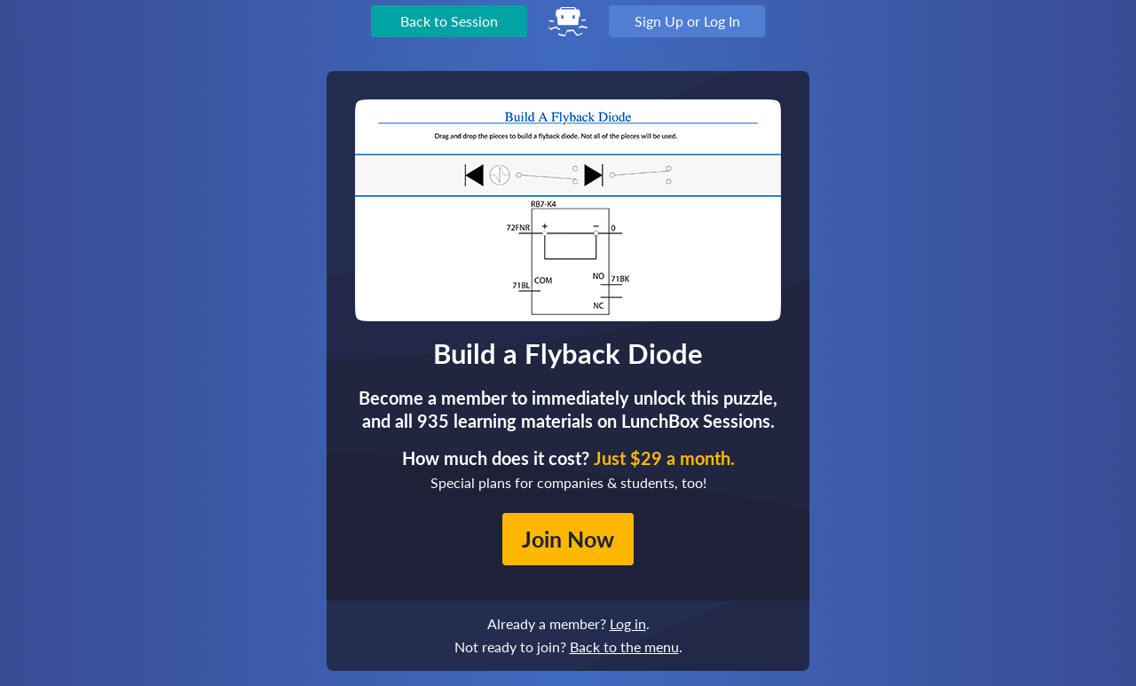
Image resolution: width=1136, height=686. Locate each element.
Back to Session (449, 20)
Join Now (568, 538)
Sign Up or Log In (687, 20)
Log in (628, 623)
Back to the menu (624, 646)
